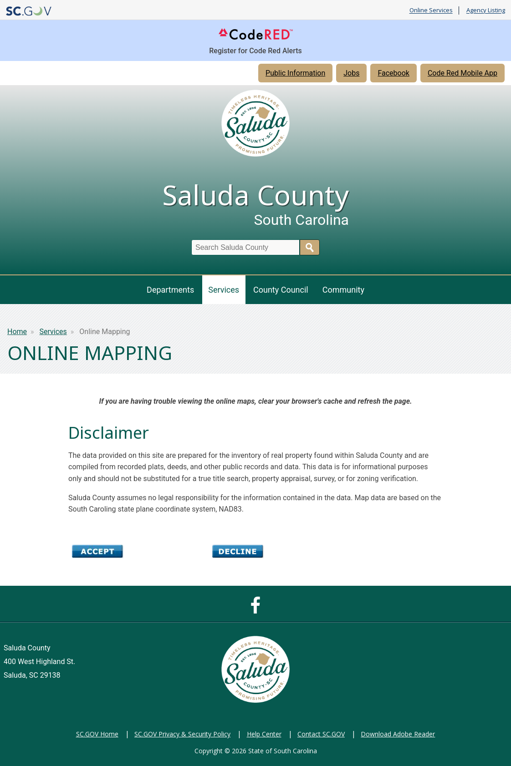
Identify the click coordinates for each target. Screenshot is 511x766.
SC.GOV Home (97, 734)
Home (17, 331)
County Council (280, 289)
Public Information (295, 73)
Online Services (431, 10)
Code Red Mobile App (462, 73)
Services (223, 289)
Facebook (393, 73)
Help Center (264, 734)
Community (343, 289)
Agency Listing (485, 10)
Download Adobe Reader (398, 734)
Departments (170, 289)
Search (310, 247)
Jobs (351, 73)
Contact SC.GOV (321, 734)
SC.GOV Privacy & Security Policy (182, 734)
